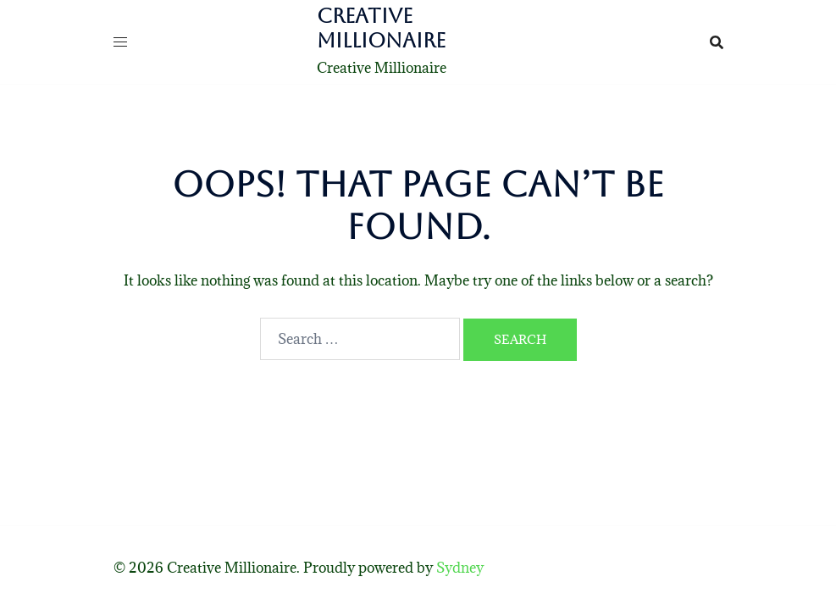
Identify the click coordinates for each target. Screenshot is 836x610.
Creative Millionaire (381, 28)
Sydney (460, 567)
